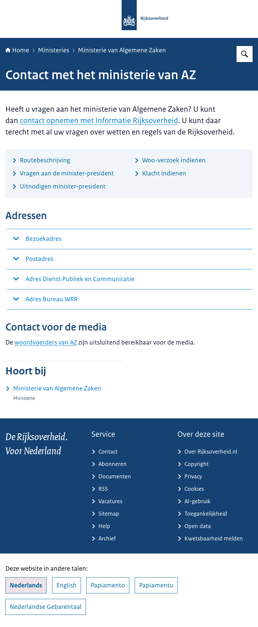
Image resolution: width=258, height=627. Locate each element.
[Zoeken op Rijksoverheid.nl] (244, 54)
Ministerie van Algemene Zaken (122, 50)
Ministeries (53, 50)
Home (17, 50)
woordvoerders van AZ (45, 342)
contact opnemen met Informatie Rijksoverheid (99, 120)
